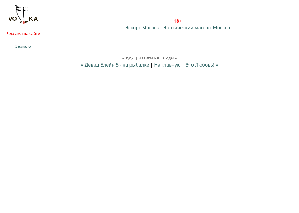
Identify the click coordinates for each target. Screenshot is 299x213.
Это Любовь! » (202, 65)
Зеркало (23, 46)
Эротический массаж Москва (196, 27)
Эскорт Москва (142, 27)
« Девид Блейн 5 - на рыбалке (115, 65)
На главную (167, 65)
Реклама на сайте (23, 33)
